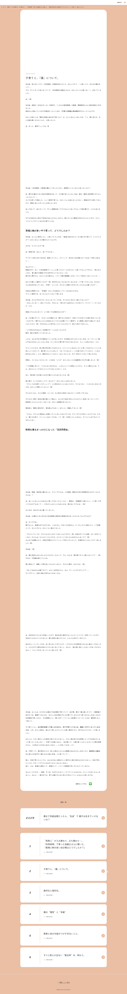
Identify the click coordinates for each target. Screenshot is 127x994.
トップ (2, 7)
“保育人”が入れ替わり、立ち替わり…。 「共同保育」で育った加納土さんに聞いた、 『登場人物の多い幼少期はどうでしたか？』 (37, 7)
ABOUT (119, 2)
